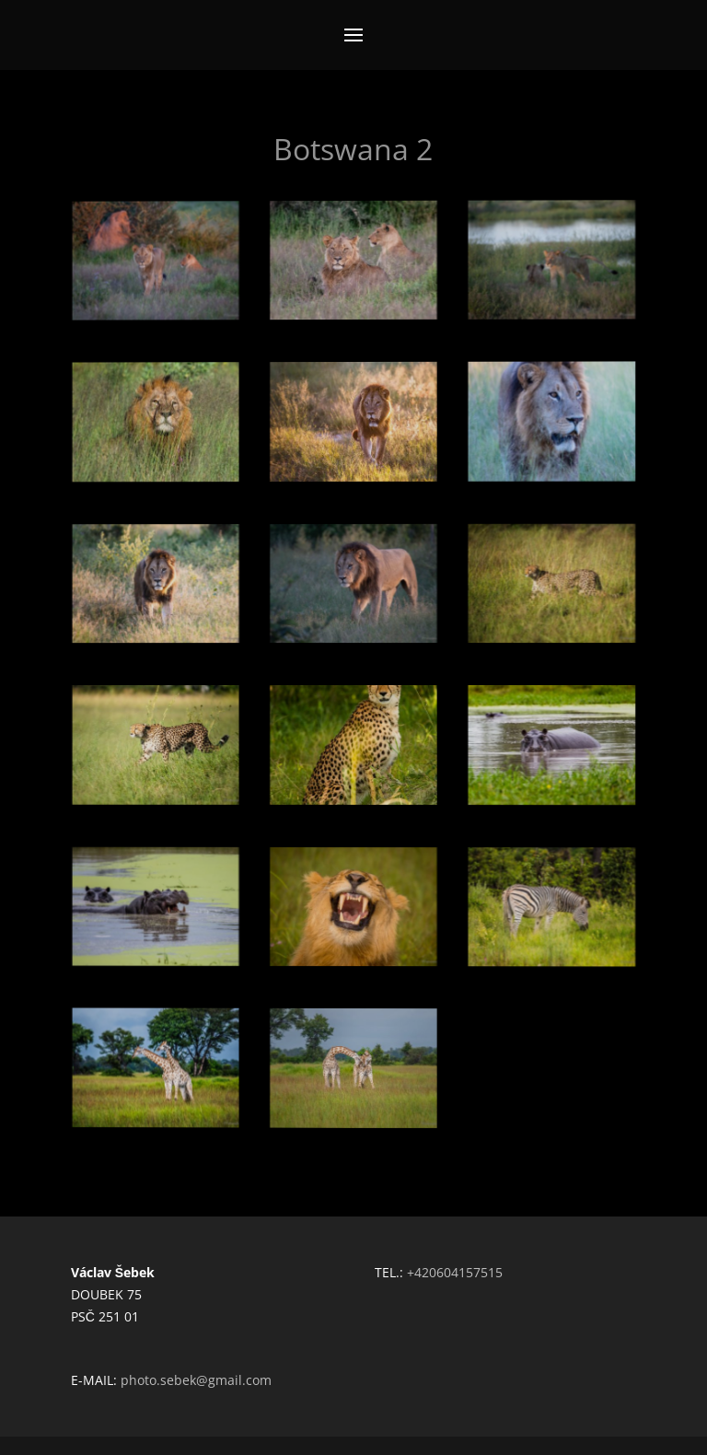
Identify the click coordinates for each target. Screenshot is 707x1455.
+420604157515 (455, 1272)
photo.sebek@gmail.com (196, 1380)
